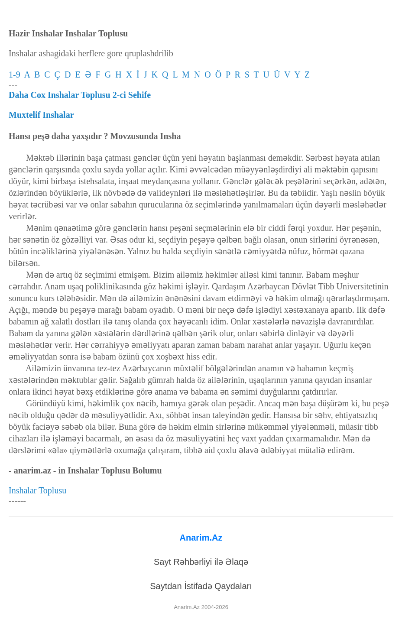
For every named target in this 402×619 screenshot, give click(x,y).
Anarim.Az (201, 537)
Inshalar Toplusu (37, 490)
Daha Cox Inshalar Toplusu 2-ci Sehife (80, 95)
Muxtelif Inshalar (41, 115)
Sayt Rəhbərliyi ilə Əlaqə (201, 562)
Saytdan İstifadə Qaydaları (201, 586)
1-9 (16, 74)
